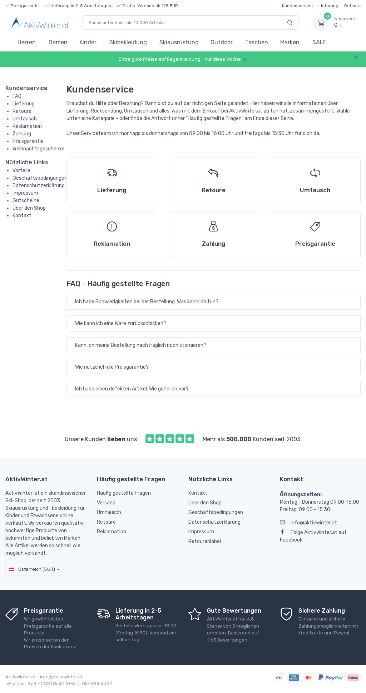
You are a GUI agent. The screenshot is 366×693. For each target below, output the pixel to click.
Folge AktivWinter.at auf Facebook (313, 536)
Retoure (352, 5)
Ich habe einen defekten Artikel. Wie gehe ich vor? (132, 389)
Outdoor (222, 42)
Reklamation (27, 126)
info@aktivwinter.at (308, 523)
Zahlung (22, 134)
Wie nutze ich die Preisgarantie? (112, 367)
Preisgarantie (28, 141)
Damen (58, 42)
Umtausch (25, 119)
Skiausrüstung (179, 42)
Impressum (25, 193)
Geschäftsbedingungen (40, 178)
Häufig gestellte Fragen (124, 493)
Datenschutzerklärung (39, 186)
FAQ (17, 96)
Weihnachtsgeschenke (39, 149)
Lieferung (328, 5)
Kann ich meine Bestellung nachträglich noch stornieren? (140, 345)
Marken (290, 42)
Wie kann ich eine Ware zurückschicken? (120, 323)
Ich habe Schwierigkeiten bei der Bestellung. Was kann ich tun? (146, 302)
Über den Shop (29, 208)
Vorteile (21, 171)
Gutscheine (26, 201)
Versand (106, 503)
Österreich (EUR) (32, 569)
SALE (319, 42)
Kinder (88, 42)
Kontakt (22, 216)
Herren (27, 42)
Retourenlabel (204, 541)
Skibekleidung (128, 42)
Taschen (256, 42)
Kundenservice (297, 5)
